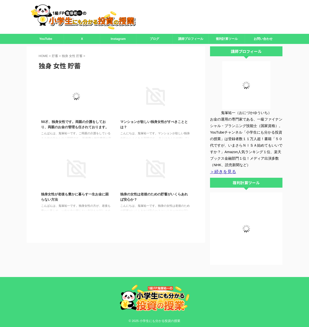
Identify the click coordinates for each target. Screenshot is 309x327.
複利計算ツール (227, 39)
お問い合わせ (263, 39)
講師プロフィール (190, 39)
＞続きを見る (221, 171)
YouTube (45, 39)
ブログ (154, 39)
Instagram (118, 39)
